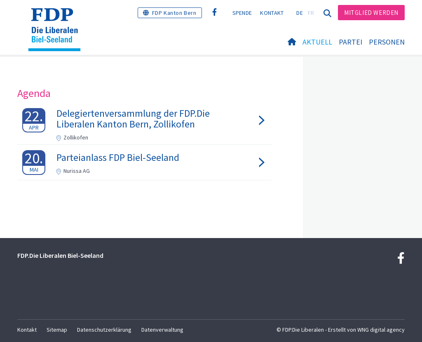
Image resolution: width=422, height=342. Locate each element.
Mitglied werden (371, 13)
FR (311, 13)
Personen (387, 42)
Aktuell (317, 42)
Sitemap (57, 329)
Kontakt (272, 13)
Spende (242, 13)
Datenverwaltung (162, 329)
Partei (350, 42)
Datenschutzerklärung (104, 329)
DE (299, 13)
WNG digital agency (381, 329)
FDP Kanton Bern (174, 13)
